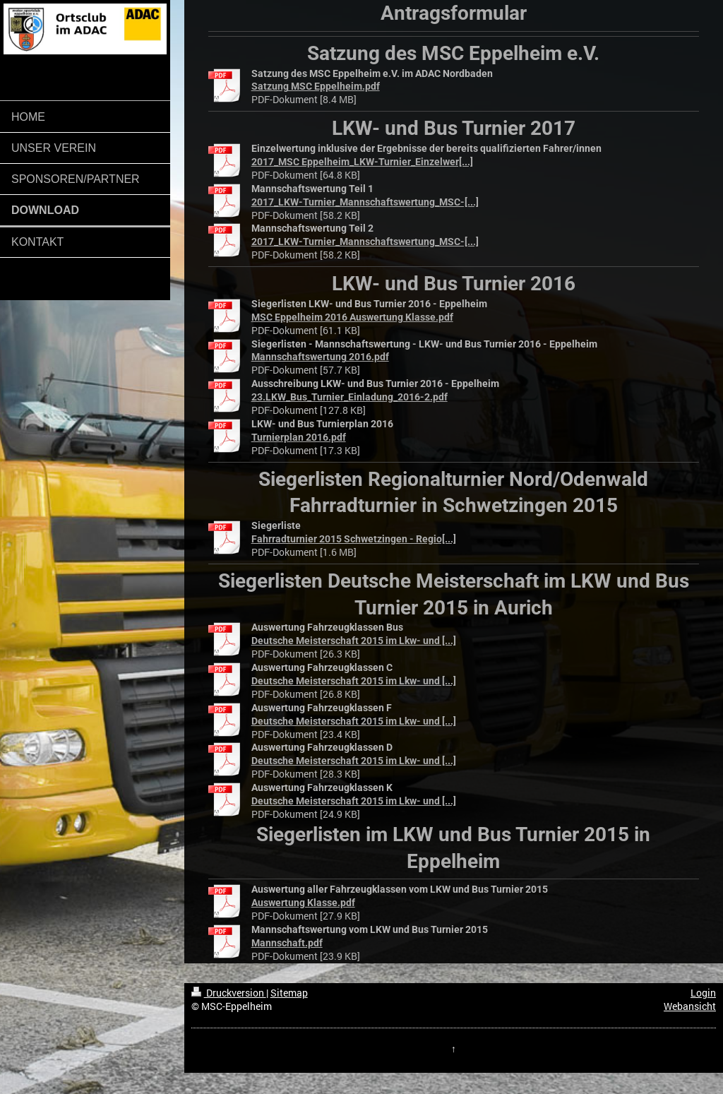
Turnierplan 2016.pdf (298, 437)
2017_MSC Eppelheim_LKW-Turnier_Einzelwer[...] (362, 161)
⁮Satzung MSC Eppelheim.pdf (315, 86)
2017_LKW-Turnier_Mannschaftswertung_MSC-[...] (365, 202)
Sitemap (289, 993)
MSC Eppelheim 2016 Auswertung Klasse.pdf (352, 317)
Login (703, 993)
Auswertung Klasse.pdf (303, 902)
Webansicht (690, 1006)
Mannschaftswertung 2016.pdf (320, 356)
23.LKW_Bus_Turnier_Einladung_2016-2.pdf (349, 397)
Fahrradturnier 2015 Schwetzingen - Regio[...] (353, 539)
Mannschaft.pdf (287, 943)
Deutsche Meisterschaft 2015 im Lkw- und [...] (353, 640)
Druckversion (228, 993)
